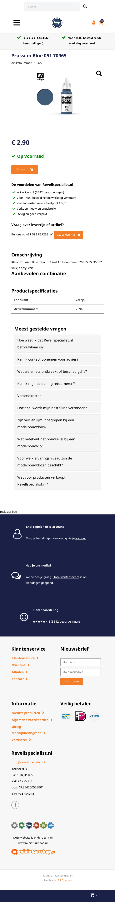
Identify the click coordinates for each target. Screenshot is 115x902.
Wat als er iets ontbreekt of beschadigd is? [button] (52, 371)
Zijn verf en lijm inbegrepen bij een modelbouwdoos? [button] (45, 423)
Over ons (18, 665)
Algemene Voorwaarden (30, 720)
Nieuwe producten (26, 713)
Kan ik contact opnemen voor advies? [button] (47, 359)
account (80, 538)
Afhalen (18, 672)
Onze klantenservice (66, 577)
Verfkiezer (19, 740)
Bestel (24, 169)
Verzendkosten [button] (29, 395)
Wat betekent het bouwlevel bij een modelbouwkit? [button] (46, 442)
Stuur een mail (68, 234)
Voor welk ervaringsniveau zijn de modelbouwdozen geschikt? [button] (44, 461)
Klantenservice (23, 658)
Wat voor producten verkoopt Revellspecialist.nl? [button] (41, 480)
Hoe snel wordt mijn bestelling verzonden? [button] (52, 407)
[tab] (57, 343)
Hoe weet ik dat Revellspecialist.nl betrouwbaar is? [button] (45, 343)
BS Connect (65, 880)
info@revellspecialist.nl (28, 762)
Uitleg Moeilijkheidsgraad (26, 730)
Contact (18, 679)
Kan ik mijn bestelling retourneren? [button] (46, 383)
